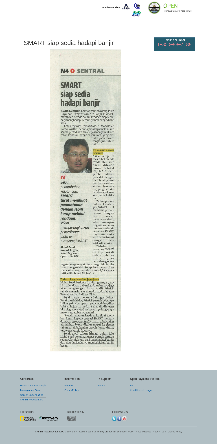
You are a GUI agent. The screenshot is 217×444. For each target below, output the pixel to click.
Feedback (186, 29)
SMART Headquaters (31, 400)
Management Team (30, 390)
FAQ (166, 29)
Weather (69, 386)
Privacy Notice (143, 432)
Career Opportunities (31, 395)
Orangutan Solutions (115, 432)
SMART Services (88, 29)
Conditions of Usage (141, 390)
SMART (69, 29)
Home (30, 29)
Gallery (127, 29)
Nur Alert (102, 386)
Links (147, 29)
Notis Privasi (159, 432)
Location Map (108, 29)
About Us (50, 29)
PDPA (131, 432)
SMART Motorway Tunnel (62, 10)
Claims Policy (71, 390)
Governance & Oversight (33, 386)
